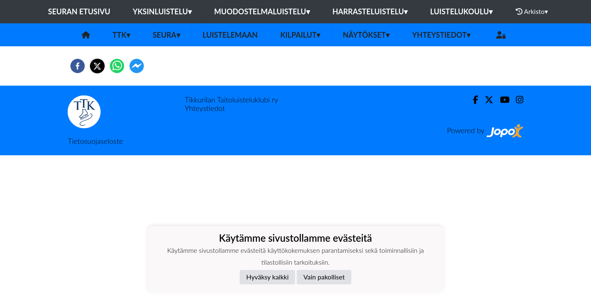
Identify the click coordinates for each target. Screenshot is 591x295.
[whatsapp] (117, 66)
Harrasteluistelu (370, 11)
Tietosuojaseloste (95, 140)
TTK (121, 34)
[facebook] (77, 66)
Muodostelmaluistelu (262, 11)
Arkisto (532, 11)
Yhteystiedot (441, 34)
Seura (166, 34)
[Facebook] (472, 99)
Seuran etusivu (79, 11)
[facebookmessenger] (136, 66)
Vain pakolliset (324, 277)
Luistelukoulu (461, 11)
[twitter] (97, 66)
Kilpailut (300, 34)
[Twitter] (485, 99)
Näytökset (366, 34)
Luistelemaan (230, 34)
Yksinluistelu (162, 11)
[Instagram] (516, 99)
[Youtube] (501, 99)
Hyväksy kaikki (267, 277)
